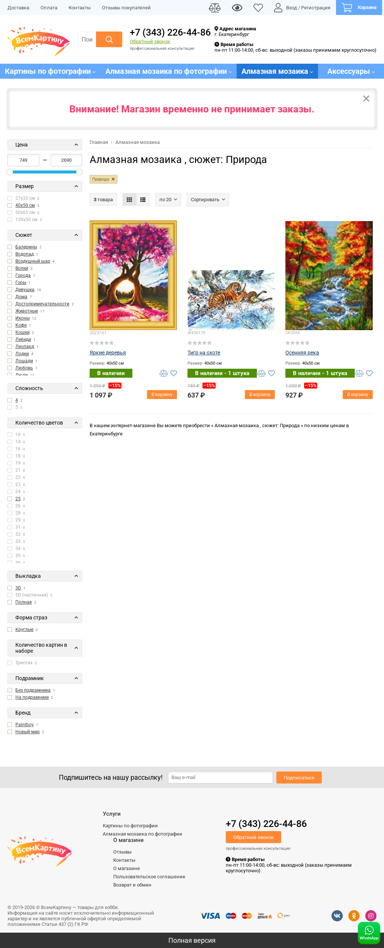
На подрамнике (32, 697)
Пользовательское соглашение (149, 876)
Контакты (80, 7)
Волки (21, 268)
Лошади (24, 360)
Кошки (22, 332)
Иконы (22, 318)
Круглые (24, 629)
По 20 (165, 199)
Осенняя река (302, 353)
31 (16, 527)
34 (16, 548)
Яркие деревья (108, 353)
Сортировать (205, 199)
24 (16, 491)
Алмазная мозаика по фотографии (142, 834)
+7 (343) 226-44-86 (170, 32)
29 (16, 520)
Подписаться (299, 778)
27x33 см (23, 198)
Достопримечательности (42, 304)
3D (18, 588)
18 (16, 456)
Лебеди (23, 339)
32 (16, 534)
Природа (100, 179)
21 (16, 470)
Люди (21, 375)
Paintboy (24, 724)
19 (16, 463)
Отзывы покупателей (126, 7)
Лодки (22, 353)
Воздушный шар (32, 261)
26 (16, 505)
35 (16, 555)
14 (16, 441)
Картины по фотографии (130, 825)
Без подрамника (33, 690)
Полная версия (192, 940)
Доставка (18, 7)
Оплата (48, 7)
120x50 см (25, 219)
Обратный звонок (150, 41)
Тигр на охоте (204, 353)
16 (16, 449)
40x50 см (25, 205)
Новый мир (27, 731)
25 (18, 498)
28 (16, 513)
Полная (23, 602)
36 (16, 562)
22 (16, 477)
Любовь (24, 368)
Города (23, 275)
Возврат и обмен (132, 885)
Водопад (24, 254)
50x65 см (23, 212)
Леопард (24, 346)
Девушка (24, 289)
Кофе (21, 325)
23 (16, 484)
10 (16, 434)
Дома (21, 296)
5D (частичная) (30, 595)
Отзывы (122, 852)
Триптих (22, 662)
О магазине (126, 868)
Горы (20, 282)
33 (16, 541)
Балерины (26, 247)
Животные (26, 311)
